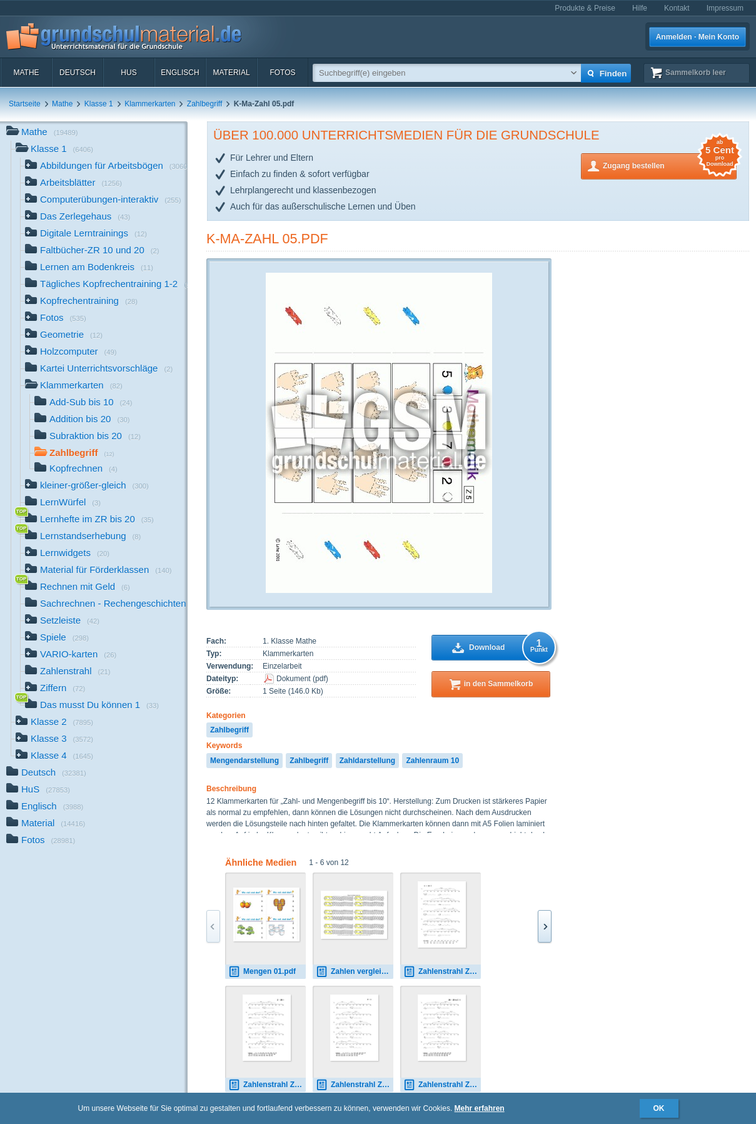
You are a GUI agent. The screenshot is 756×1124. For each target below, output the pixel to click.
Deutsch (77, 72)
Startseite (25, 103)
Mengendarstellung (244, 760)
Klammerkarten (149, 103)
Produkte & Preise (585, 8)
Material (231, 72)
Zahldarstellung (367, 760)
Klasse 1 (98, 103)
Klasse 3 (54, 739)
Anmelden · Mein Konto (697, 37)
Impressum (725, 8)
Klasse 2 (54, 723)
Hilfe (639, 8)
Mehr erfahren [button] (480, 1108)
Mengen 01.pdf (262, 972)
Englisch (180, 72)
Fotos (282, 72)
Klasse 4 (54, 756)
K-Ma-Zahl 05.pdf (267, 238)
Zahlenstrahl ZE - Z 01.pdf (354, 1085)
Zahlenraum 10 (432, 760)
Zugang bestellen (670, 164)
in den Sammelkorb (498, 683)
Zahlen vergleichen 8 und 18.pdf (354, 972)
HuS (128, 72)
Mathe (26, 72)
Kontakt (677, 8)
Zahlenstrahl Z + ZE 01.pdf (442, 972)
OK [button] (659, 1108)
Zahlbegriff (204, 103)
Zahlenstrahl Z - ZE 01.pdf (267, 1085)
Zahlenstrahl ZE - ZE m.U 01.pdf (442, 1085)
